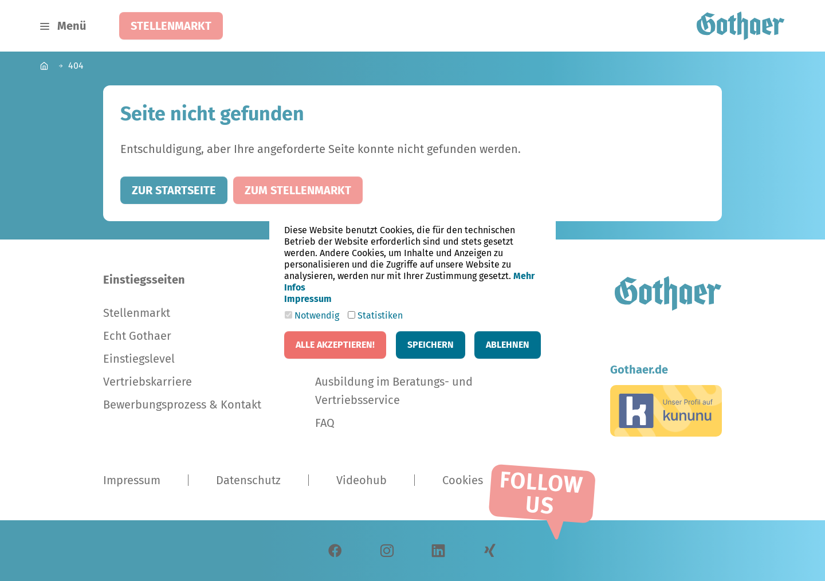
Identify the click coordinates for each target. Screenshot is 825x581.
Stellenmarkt (171, 26)
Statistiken (375, 315)
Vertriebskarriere (147, 381)
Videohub (361, 480)
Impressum (131, 480)
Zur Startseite (174, 190)
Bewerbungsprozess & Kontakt (182, 404)
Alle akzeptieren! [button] (335, 344)
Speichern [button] (430, 344)
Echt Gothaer (137, 336)
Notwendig (312, 315)
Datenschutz (248, 480)
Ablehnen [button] (507, 344)
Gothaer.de (639, 369)
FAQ (325, 423)
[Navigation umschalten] (63, 26)
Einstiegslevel (139, 359)
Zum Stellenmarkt (298, 190)
